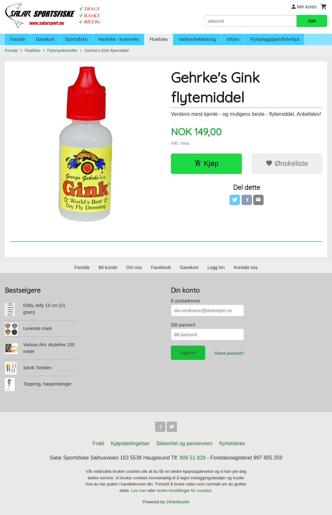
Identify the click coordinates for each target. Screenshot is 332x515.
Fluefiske (158, 39)
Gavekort (45, 39)
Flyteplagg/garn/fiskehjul (274, 39)
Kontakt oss (245, 267)
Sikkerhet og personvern (184, 443)
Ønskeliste (287, 163)
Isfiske (233, 39)
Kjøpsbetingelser (130, 443)
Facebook (161, 267)
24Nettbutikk (177, 501)
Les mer (139, 490)
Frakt (98, 443)
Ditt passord (183, 324)
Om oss (134, 267)
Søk (312, 20)
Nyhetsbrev (232, 443)
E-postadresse (185, 300)
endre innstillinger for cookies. (184, 490)
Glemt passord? (229, 353)
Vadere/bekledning (197, 39)
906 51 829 (193, 457)
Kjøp (206, 163)
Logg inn (216, 267)
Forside (17, 39)
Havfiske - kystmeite (118, 39)
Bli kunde (108, 267)
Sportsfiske (76, 39)
